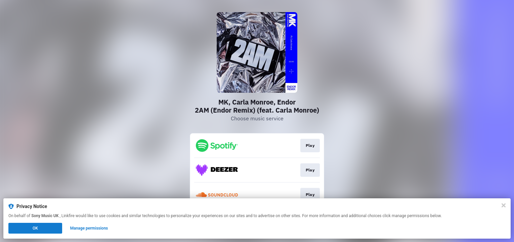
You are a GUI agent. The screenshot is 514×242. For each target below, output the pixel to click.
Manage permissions (89, 228)
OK (35, 228)
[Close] (503, 205)
